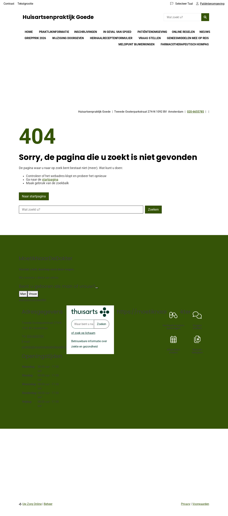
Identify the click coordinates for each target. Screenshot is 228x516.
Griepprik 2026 (35, 38)
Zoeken (101, 324)
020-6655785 (35, 336)
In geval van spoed (117, 32)
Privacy (185, 504)
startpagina (50, 179)
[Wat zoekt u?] (182, 17)
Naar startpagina (34, 196)
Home (29, 32)
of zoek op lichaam (83, 333)
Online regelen (183, 32)
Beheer (48, 504)
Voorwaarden (200, 504)
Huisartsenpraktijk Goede (58, 17)
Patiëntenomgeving (152, 32)
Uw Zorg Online (32, 504)
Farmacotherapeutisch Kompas (185, 44)
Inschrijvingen (85, 32)
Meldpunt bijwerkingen (136, 44)
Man (23, 294)
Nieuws (205, 32)
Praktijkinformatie (54, 32)
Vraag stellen (150, 38)
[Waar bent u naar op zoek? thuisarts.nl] (82, 324)
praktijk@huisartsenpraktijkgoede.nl (44, 347)
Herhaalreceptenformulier (111, 38)
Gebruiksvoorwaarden (32, 299)
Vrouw (33, 294)
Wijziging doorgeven (68, 38)
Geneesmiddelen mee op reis (188, 38)
